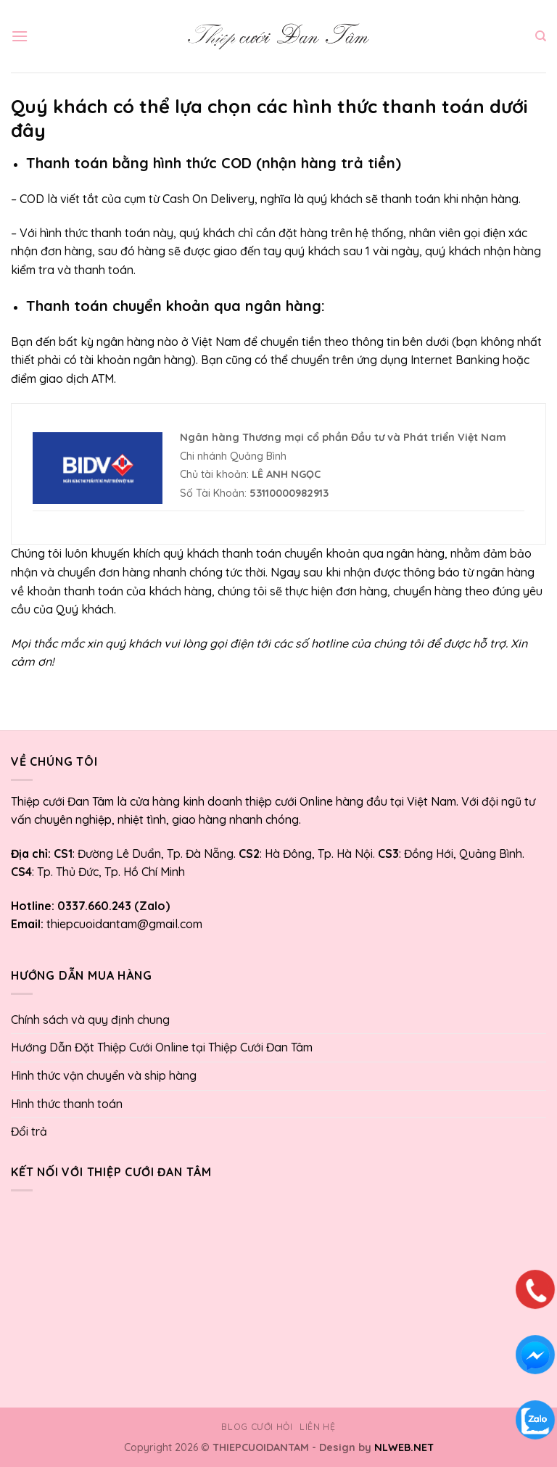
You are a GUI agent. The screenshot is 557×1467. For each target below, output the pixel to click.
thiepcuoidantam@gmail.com (124, 924)
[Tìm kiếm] (540, 36)
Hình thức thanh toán (67, 1103)
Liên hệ (317, 1426)
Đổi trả (29, 1131)
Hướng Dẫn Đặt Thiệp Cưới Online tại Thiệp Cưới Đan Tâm (162, 1047)
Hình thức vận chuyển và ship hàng (104, 1075)
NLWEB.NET (404, 1447)
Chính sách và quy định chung (90, 1019)
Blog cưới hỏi (256, 1426)
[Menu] (19, 36)
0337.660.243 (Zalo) (112, 905)
